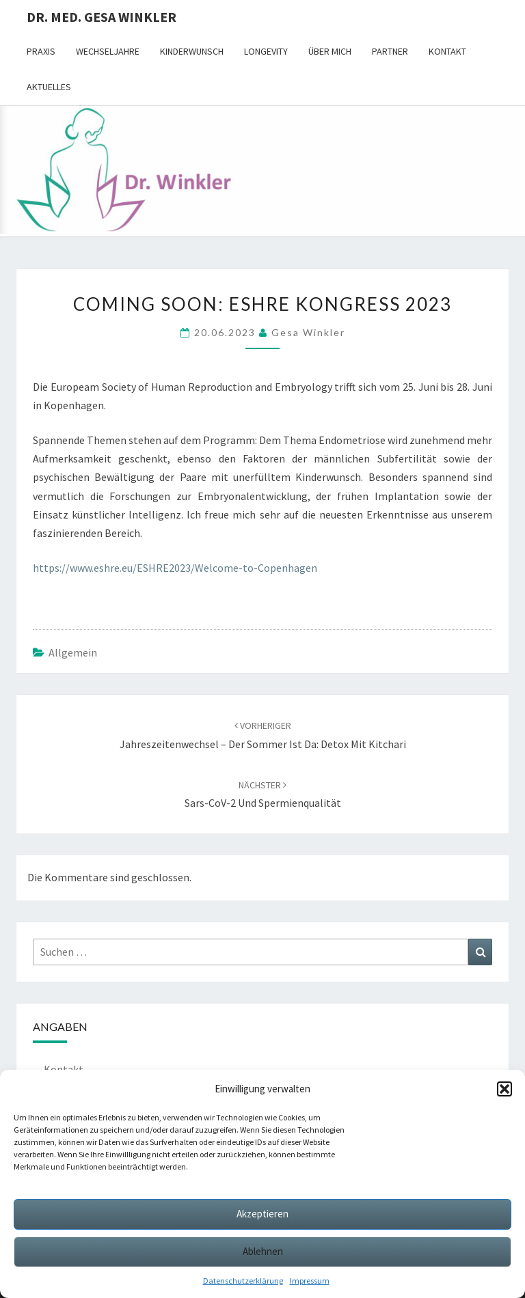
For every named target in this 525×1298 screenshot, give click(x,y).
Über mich (329, 51)
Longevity (266, 51)
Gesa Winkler (308, 332)
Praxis (41, 51)
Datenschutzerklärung (243, 1280)
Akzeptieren (262, 1213)
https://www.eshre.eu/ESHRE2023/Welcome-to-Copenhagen (175, 568)
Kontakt (447, 51)
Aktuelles (49, 87)
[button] (504, 1089)
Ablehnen (263, 1251)
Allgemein (73, 652)
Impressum (309, 1280)
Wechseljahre (107, 51)
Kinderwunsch (192, 51)
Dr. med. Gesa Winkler (101, 16)
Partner (390, 51)
